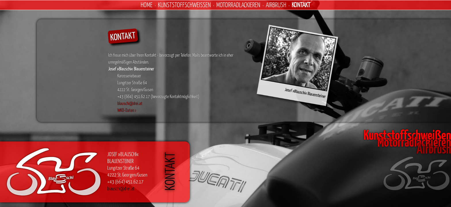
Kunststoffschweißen (184, 5)
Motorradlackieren (238, 5)
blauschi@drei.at (129, 103)
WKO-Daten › (126, 110)
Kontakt (301, 5)
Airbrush (276, 5)
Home (146, 5)
